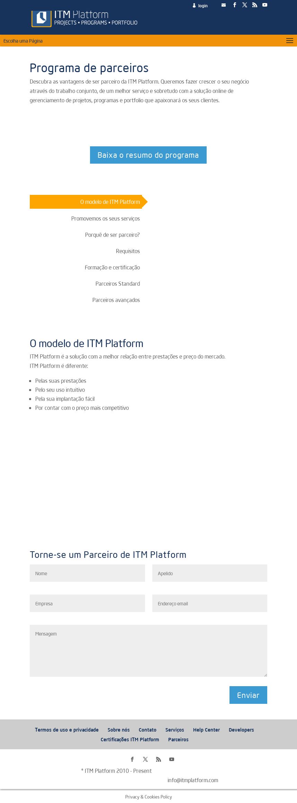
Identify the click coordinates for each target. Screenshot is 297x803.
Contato (147, 729)
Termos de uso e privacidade (67, 729)
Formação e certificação (112, 267)
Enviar (248, 695)
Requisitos (128, 250)
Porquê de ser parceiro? (112, 234)
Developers (241, 729)
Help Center (206, 729)
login (203, 5)
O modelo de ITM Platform (110, 201)
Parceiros (178, 739)
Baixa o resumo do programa (148, 154)
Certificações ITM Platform (130, 739)
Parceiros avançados (116, 299)
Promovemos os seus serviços (105, 218)
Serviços (174, 729)
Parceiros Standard (118, 283)
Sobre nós (119, 729)
